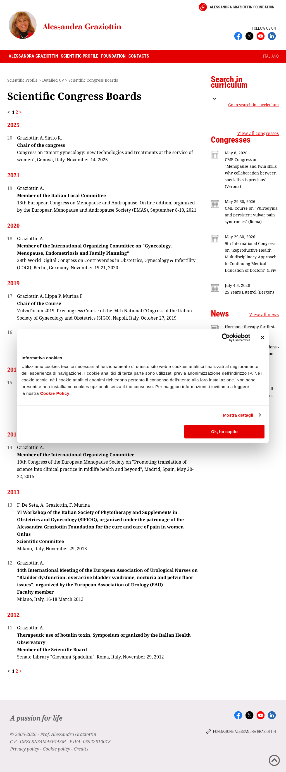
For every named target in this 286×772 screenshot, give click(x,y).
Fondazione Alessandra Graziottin (244, 731)
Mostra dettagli (238, 415)
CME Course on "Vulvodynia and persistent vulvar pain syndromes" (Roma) (251, 215)
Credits (81, 749)
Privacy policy (24, 749)
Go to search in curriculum (253, 104)
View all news (264, 314)
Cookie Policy (55, 393)
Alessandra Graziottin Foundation (242, 7)
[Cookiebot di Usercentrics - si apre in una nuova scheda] (225, 337)
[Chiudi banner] (262, 337)
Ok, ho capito (224, 431)
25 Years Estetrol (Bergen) (249, 292)
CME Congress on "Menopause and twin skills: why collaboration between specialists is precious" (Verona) (251, 173)
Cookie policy (56, 749)
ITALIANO (271, 56)
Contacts (138, 56)
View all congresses (258, 133)
